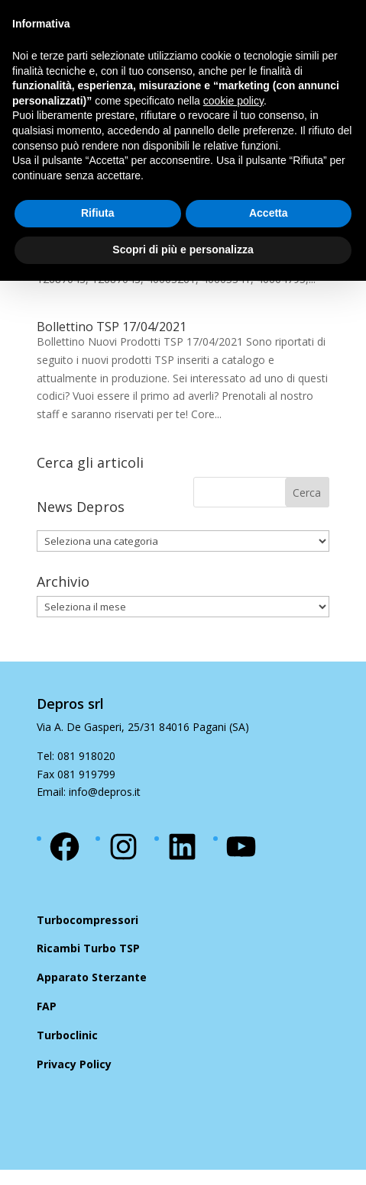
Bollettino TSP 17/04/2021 (111, 326)
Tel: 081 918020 (76, 756)
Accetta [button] (268, 213)
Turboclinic (67, 1035)
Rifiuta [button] (98, 213)
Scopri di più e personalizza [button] (182, 249)
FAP (47, 1006)
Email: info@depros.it (89, 791)
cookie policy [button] (233, 101)
